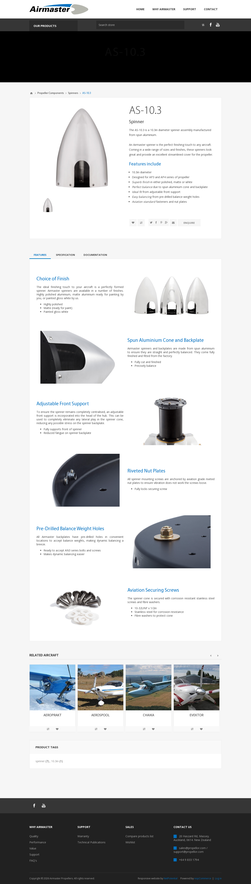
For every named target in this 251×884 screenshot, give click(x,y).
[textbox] (139, 25)
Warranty (83, 836)
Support (189, 9)
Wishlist (130, 842)
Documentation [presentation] (95, 255)
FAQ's (33, 860)
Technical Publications (91, 842)
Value (32, 848)
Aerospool (100, 715)
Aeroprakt (53, 715)
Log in (218, 878)
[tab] (40, 255)
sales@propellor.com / (193, 848)
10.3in (55, 761)
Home (140, 9)
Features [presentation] (40, 255)
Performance (37, 842)
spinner (40, 761)
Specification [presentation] (65, 255)
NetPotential (170, 878)
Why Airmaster (163, 9)
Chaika (148, 715)
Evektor (197, 715)
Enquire (189, 222)
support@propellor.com (189, 852)
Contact (211, 9)
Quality (33, 836)
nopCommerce (202, 878)
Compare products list (140, 836)
